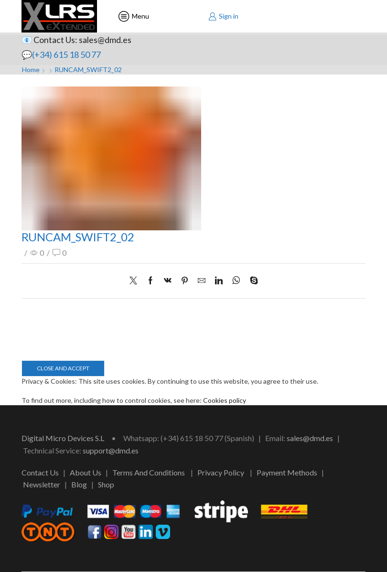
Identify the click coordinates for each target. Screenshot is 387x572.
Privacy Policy (220, 472)
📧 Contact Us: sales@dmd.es (76, 39)
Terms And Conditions (148, 472)
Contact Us (40, 472)
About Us (85, 472)
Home (31, 69)
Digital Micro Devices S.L (63, 437)
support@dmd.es (111, 450)
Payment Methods (287, 472)
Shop (106, 484)
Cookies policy (224, 400)
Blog (79, 484)
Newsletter (41, 484)
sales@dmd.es (310, 437)
